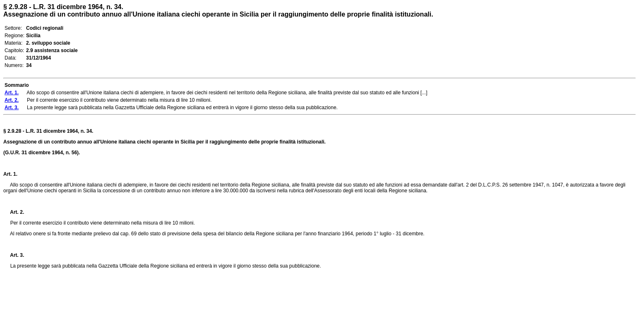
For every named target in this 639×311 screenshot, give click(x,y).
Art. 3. (13, 255)
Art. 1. (10, 174)
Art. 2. (13, 212)
